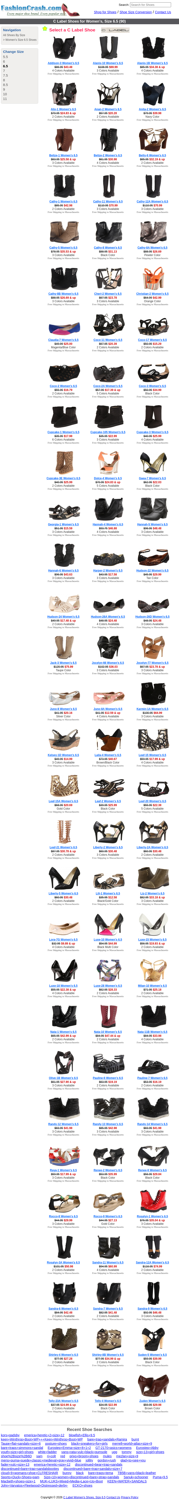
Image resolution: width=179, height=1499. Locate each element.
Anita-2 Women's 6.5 (152, 109)
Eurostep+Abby (147, 1448)
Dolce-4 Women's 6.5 (108, 478)
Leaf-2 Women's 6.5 (108, 801)
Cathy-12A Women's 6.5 (152, 201)
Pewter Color (152, 255)
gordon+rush (106, 1460)
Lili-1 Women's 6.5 (108, 893)
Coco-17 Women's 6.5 (152, 340)
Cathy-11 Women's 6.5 (108, 201)
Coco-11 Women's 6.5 (107, 340)
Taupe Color (63, 670)
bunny (67, 1473)
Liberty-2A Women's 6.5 (152, 847)
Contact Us (163, 12)
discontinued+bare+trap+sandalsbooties (30, 1469)
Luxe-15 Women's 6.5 (152, 939)
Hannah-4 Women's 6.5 (108, 524)
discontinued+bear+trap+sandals (99, 1464)
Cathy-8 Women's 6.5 (108, 247)
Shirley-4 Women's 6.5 (63, 1354)
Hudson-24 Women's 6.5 (63, 616)
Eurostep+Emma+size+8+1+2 (69, 1448)
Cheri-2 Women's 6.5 (107, 293)
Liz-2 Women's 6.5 (152, 893)
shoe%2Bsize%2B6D (16, 1456)
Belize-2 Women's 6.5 (108, 155)
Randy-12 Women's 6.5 (63, 1124)
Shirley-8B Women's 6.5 (108, 1354)
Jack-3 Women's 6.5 (63, 662)
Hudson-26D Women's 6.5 (152, 616)
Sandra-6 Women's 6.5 (63, 1308)
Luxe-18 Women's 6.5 (63, 985)
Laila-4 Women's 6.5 (108, 755)
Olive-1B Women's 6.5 (63, 1078)
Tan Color (152, 578)
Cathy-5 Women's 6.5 (63, 247)
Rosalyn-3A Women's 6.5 (63, 1262)
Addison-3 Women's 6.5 (63, 63)
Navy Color (152, 116)
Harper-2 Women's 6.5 (107, 570)
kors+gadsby (10, 1435)
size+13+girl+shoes (150, 1452)
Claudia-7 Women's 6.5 (63, 340)
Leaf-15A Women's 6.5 (63, 801)
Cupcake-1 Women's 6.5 (63, 432)
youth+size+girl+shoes (17, 1452)
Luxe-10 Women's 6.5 (108, 939)
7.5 (5, 75)
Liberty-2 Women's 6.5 (108, 847)
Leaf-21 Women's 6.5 (63, 847)
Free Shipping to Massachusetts (63, 73)
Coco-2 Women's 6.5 (63, 386)
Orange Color (152, 301)
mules (107, 1456)
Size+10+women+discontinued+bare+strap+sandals (81, 1477)
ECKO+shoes (82, 1485)
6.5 (5, 66)
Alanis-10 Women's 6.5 (108, 63)
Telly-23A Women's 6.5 (63, 1401)
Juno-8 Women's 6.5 (63, 709)
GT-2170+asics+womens (113, 1448)
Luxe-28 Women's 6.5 (108, 985)
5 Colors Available (108, 393)
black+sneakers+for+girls (89, 1443)
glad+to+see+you (133, 1460)
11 (5, 99)
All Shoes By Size (14, 35)
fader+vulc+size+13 (15, 1464)
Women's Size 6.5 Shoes (20, 39)
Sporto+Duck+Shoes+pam (20, 1477)
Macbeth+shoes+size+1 (18, 1481)
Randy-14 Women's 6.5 (152, 1124)
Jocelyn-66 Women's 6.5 (108, 662)
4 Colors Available (63, 70)
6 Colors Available (63, 439)
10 (5, 94)
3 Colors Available (108, 70)
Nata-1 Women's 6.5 (63, 1032)
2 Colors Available (63, 116)
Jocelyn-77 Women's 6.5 (152, 662)
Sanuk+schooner (136, 1477)
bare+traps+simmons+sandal (22, 1448)
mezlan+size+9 (127, 1456)
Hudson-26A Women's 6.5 (108, 616)
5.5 (5, 57)
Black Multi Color (107, 947)
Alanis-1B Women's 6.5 (152, 63)
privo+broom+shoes (84, 1456)
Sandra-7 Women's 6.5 (108, 1308)
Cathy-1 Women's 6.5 (63, 201)
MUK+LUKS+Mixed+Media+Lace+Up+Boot (71, 1481)
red (62, 1456)
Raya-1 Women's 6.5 (63, 1170)
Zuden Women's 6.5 (152, 1401)
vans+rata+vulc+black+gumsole (84, 1452)
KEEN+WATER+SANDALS (127, 1481)
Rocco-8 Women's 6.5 (63, 1216)
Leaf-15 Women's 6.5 (152, 755)
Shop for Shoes (105, 12)
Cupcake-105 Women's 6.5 (107, 432)
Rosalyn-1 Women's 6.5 (152, 1216)
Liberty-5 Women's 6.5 (63, 893)
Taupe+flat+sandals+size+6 (21, 1443)
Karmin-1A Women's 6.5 (152, 709)
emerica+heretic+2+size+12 (44, 1435)
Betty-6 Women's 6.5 (152, 155)
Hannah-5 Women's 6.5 (152, 524)
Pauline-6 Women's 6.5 (108, 1078)
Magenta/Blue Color (63, 347)
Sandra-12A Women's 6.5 (152, 1262)
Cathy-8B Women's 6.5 (63, 293)
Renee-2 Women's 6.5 (108, 1170)
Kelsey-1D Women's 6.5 (63, 755)
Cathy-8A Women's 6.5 (152, 247)
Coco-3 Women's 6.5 (152, 386)
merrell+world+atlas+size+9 (132, 1443)
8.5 (5, 85)
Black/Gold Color (107, 901)
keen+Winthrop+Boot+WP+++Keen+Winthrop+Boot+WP (42, 1439)
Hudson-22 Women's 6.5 (152, 570)
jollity (89, 1460)
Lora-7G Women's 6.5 (63, 939)
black (80, 1473)
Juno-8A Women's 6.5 (107, 709)
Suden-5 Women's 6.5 (152, 1354)
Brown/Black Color (108, 762)
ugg (114, 1452)
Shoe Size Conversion (136, 12)
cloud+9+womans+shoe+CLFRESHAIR (29, 1473)
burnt (135, 1439)
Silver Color (63, 716)
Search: (124, 5)
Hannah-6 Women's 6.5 (63, 570)
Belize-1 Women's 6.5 (63, 155)
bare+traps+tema (100, 1473)
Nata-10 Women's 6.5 (108, 1032)
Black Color (108, 255)
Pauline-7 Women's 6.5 (152, 1078)
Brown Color (152, 1408)
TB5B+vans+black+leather (136, 1473)
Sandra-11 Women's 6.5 (108, 1262)
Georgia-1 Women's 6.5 (63, 524)
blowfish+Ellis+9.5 (82, 1435)
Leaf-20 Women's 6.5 (152, 801)
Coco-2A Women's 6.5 (108, 386)
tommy (126, 1452)
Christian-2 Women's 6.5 (152, 293)
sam (39, 1456)
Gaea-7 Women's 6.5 (152, 478)
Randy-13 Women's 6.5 (108, 1124)
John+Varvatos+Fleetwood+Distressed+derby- (34, 1485)
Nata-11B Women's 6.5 (152, 1032)
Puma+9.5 (160, 1477)
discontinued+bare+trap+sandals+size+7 (92, 1469)
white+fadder (47, 1452)
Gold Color (63, 808)
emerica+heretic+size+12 (52, 1464)
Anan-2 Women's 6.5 (108, 109)
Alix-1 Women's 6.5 (63, 109)
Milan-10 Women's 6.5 (152, 985)
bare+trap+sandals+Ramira (107, 1439)
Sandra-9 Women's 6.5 (152, 1308)
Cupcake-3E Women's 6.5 (63, 478)
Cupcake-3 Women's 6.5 (153, 432)
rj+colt (51, 1456)
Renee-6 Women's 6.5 (152, 1170)
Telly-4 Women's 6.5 (108, 1401)
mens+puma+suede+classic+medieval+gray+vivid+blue (41, 1460)
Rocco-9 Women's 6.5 (107, 1216)
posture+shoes (56, 1443)
